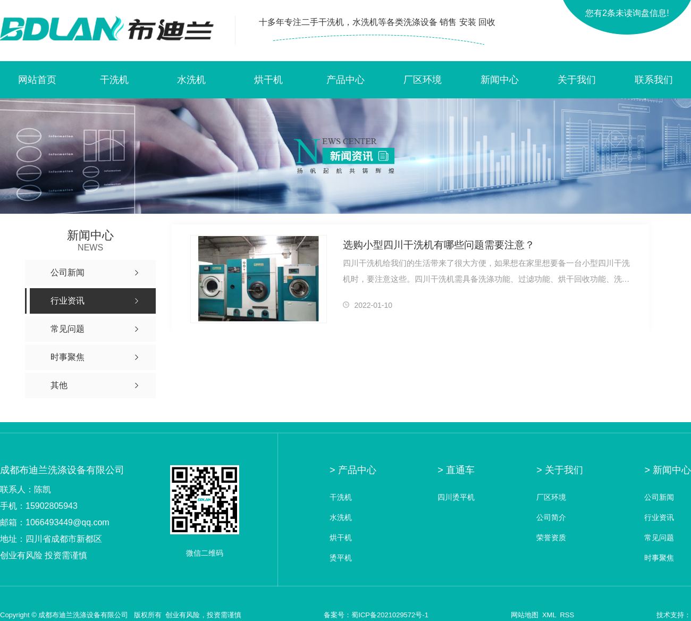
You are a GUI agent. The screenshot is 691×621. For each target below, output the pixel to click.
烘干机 (268, 79)
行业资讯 (659, 518)
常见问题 (659, 538)
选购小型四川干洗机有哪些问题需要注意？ (439, 244)
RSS (567, 615)
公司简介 (551, 518)
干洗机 (114, 79)
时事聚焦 (659, 558)
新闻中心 (500, 79)
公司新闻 (659, 497)
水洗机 (191, 79)
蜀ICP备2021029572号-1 (389, 615)
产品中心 (345, 79)
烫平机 (341, 558)
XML (549, 615)
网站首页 (37, 79)
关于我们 (577, 79)
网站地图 (524, 615)
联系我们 (654, 79)
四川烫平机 (456, 497)
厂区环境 (422, 79)
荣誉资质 (551, 538)
